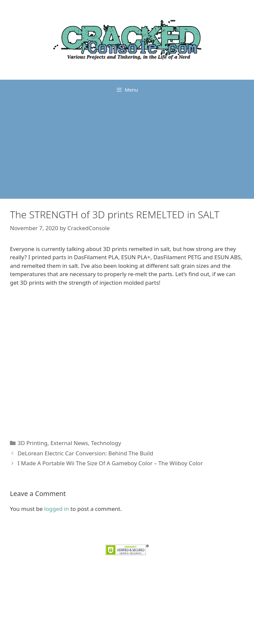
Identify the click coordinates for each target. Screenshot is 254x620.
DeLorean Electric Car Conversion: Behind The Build (85, 453)
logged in (56, 509)
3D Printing (32, 443)
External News (69, 443)
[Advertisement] (127, 149)
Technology (106, 443)
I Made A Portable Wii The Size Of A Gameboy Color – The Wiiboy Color (110, 463)
